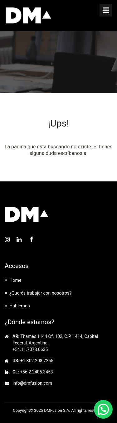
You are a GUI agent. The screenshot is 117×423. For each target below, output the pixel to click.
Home (15, 280)
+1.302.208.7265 (36, 360)
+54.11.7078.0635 (30, 349)
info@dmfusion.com (32, 383)
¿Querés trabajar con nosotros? (40, 293)
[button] (103, 409)
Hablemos (19, 306)
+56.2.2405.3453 (36, 371)
